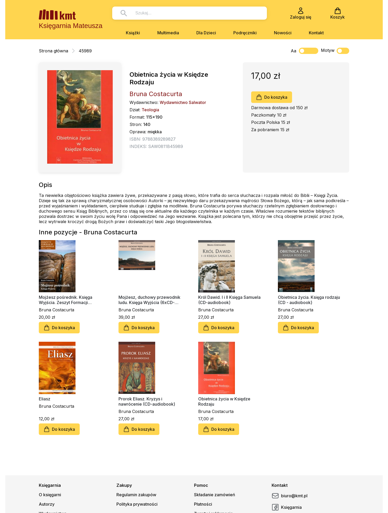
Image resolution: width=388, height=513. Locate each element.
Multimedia (168, 32)
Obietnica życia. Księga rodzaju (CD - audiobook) (309, 300)
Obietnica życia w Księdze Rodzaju (224, 401)
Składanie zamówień (214, 494)
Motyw (335, 51)
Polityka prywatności (137, 504)
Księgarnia (287, 507)
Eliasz (44, 398)
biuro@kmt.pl (290, 495)
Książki (133, 32)
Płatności (203, 504)
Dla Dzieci (206, 32)
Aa (293, 50)
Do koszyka (271, 97)
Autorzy (47, 504)
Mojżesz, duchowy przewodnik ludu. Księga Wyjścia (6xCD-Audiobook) (149, 300)
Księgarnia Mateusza (71, 26)
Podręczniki (245, 32)
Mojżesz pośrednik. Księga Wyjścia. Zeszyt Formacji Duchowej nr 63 (65, 300)
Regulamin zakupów (136, 494)
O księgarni (50, 494)
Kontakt (316, 32)
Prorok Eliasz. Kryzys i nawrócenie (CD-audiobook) (146, 401)
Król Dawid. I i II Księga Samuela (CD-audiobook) (229, 300)
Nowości (283, 32)
